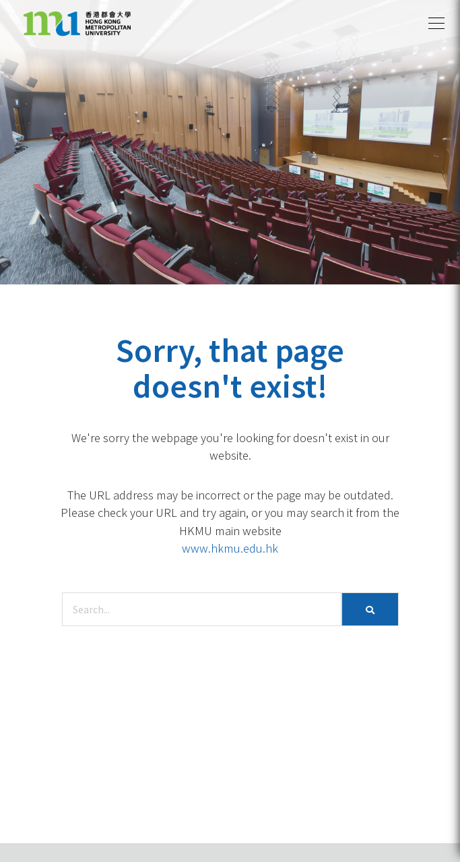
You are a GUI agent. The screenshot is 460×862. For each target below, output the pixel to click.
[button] (436, 23)
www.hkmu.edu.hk (230, 548)
